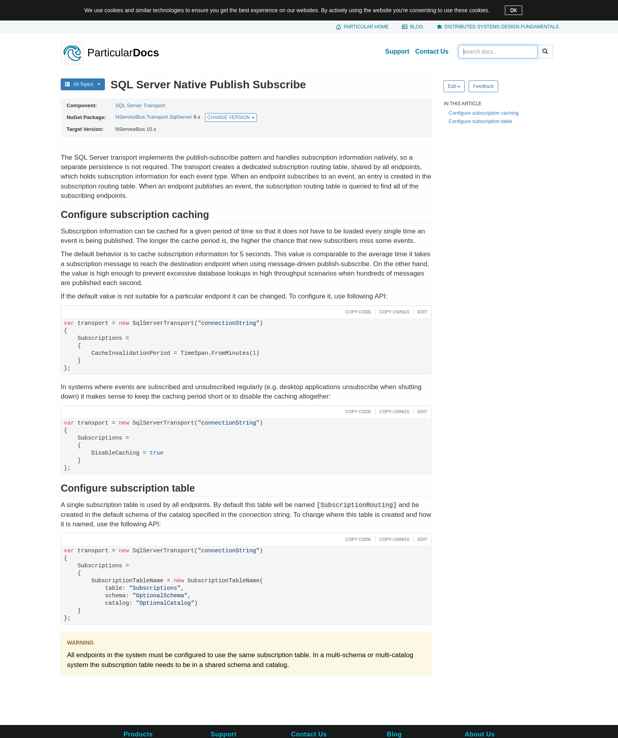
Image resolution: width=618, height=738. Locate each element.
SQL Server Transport (140, 105)
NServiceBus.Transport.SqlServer (153, 117)
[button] (357, 311)
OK (513, 10)
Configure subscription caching (484, 113)
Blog (416, 27)
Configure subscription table (480, 121)
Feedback (483, 86)
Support (397, 51)
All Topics (83, 84)
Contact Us (432, 51)
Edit (454, 86)
